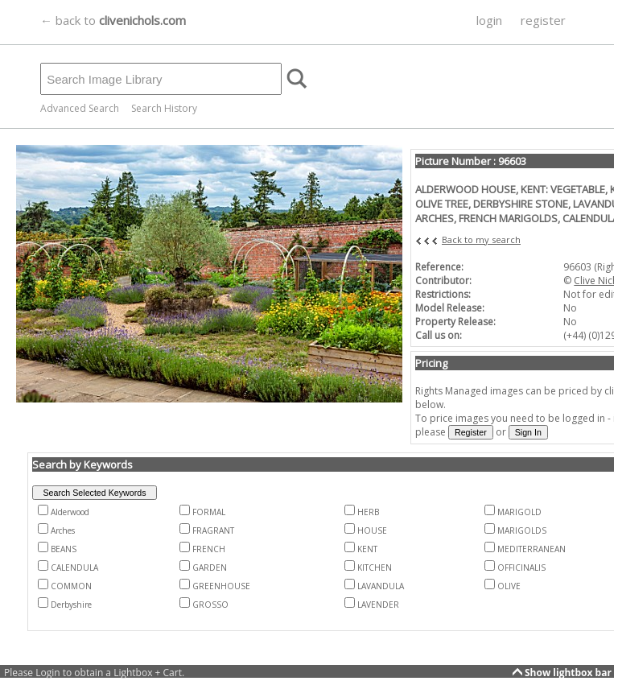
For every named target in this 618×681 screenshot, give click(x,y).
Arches (63, 530)
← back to (113, 20)
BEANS (63, 549)
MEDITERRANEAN (531, 549)
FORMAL (208, 512)
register (543, 20)
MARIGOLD (519, 512)
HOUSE (372, 530)
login (489, 20)
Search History (164, 108)
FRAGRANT (213, 530)
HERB (368, 512)
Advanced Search (79, 108)
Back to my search (481, 239)
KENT (367, 549)
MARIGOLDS (521, 530)
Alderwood (70, 512)
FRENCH (208, 549)
